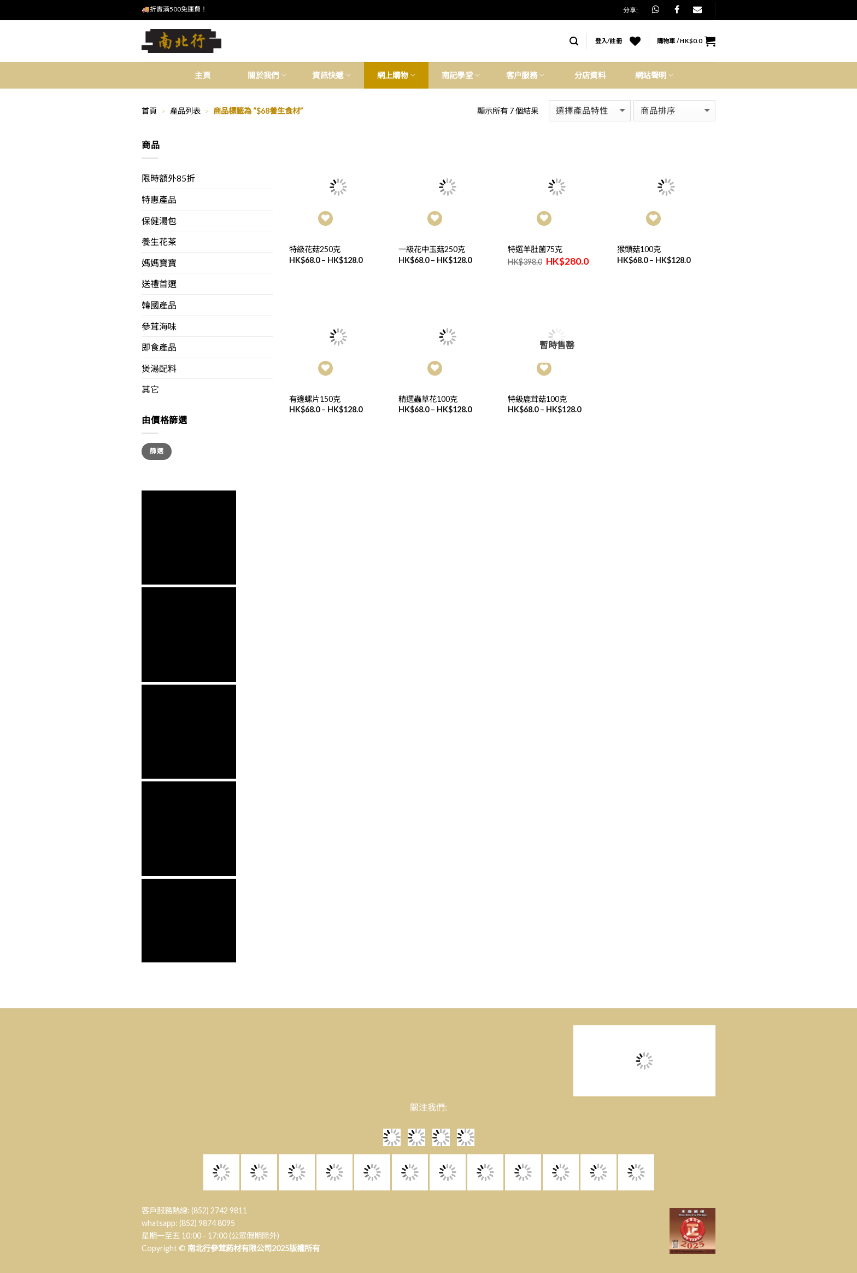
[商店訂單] (674, 110)
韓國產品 (159, 305)
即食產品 (159, 347)
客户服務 (525, 75)
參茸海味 (159, 326)
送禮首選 (159, 283)
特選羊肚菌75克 (535, 249)
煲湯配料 (159, 368)
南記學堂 (461, 75)
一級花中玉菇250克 (431, 249)
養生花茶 (159, 241)
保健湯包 (159, 220)
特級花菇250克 (315, 249)
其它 (150, 389)
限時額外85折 (168, 178)
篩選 (156, 451)
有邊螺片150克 (315, 399)
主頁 (202, 75)
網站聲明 (654, 75)
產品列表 (185, 110)
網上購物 (396, 75)
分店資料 (590, 75)
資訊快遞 (331, 75)
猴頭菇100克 (639, 249)
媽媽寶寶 (159, 263)
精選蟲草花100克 (427, 399)
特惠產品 (159, 199)
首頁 (149, 110)
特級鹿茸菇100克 (537, 399)
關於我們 (267, 75)
